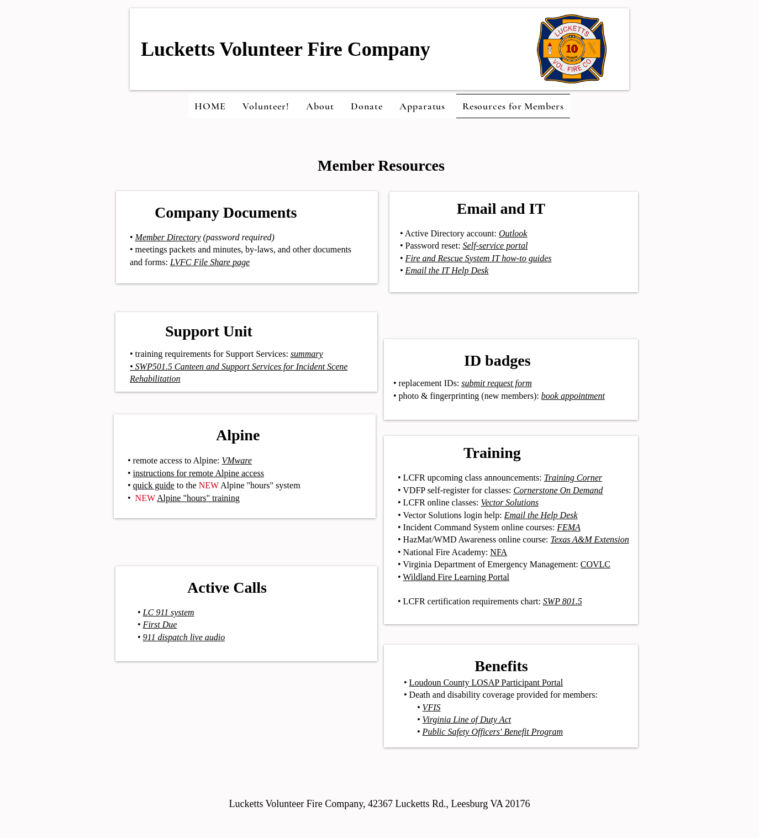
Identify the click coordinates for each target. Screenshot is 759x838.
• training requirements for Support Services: (209, 354)
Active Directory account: (450, 233)
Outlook (513, 233)
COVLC (595, 564)
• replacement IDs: (427, 383)
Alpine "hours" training (198, 498)
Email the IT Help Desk (447, 270)
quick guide (154, 485)
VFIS (432, 707)
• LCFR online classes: (468, 502)
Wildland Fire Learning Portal (456, 577)
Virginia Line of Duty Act (467, 719)
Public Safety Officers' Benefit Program (493, 731)
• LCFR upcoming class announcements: (500, 477)
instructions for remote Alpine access (198, 473)
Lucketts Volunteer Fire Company (285, 49)
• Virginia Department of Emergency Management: (489, 564)
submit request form (496, 383)
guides (539, 258)
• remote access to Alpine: (190, 460)
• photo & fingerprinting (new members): (475, 395)
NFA (498, 552)
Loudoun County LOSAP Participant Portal (486, 682)
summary (307, 354)
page (241, 262)
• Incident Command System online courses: (489, 527)
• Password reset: (431, 245)
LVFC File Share (201, 262)
